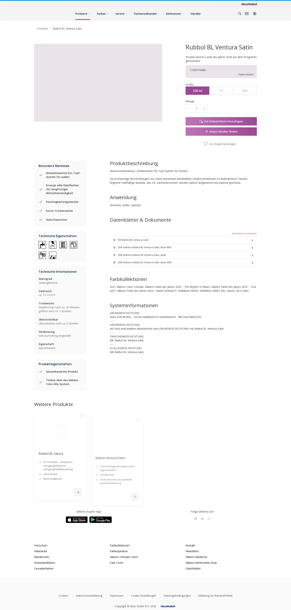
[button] (254, 13)
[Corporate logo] (249, 4)
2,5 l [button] (245, 91)
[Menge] (197, 108)
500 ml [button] (197, 91)
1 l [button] (221, 91)
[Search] (240, 13)
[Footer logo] (145, 586)
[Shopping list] (247, 13)
